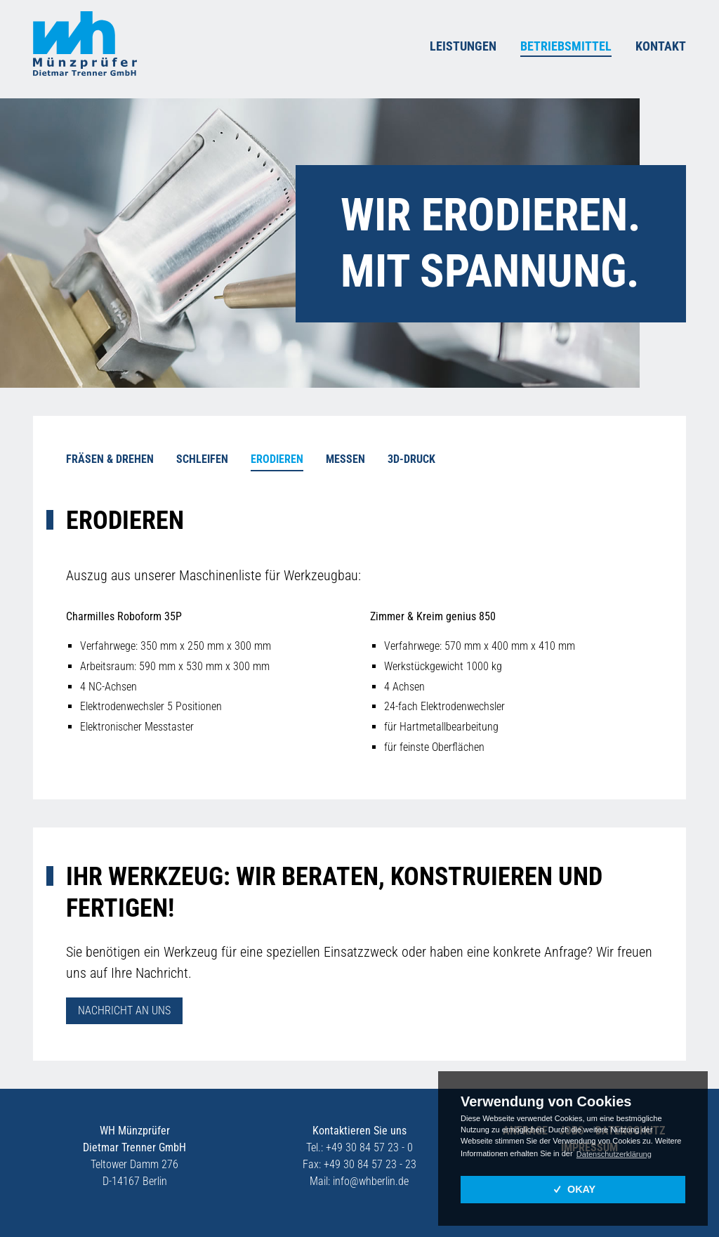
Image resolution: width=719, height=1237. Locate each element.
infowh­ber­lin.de (371, 1175)
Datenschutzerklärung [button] (614, 1154)
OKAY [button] (572, 1189)
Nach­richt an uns (124, 1004)
